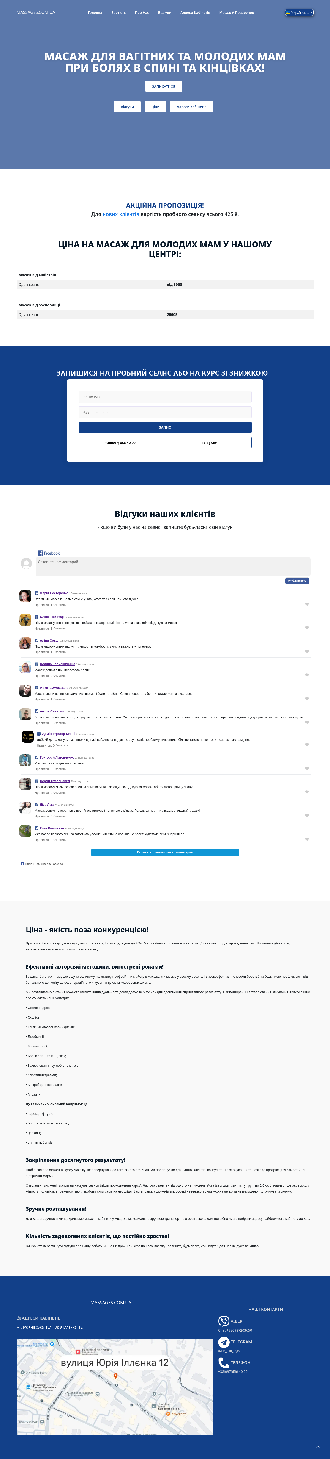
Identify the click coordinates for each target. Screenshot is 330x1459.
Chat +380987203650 (235, 1330)
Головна (95, 12)
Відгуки (164, 12)
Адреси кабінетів (195, 12)
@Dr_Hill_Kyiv (229, 1350)
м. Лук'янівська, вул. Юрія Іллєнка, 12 (50, 1327)
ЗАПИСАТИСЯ (163, 86)
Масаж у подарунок (236, 12)
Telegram (209, 442)
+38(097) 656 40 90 (120, 442)
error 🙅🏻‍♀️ (165, 709)
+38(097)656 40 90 (233, 1371)
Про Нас (142, 12)
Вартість (118, 12)
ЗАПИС (165, 427)
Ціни (155, 106)
